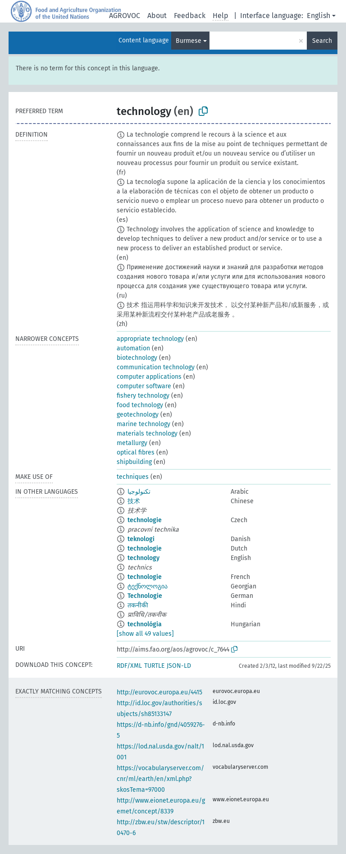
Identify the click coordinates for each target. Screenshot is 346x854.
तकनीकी (137, 605)
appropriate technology (150, 339)
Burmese (188, 41)
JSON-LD (179, 666)
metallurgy (132, 443)
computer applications (149, 377)
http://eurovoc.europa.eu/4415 (159, 692)
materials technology (147, 433)
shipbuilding (134, 462)
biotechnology (137, 358)
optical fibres (136, 452)
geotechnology (138, 414)
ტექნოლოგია (147, 586)
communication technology (156, 367)
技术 (133, 501)
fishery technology (143, 395)
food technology (140, 405)
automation (133, 348)
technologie (144, 520)
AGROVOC (124, 15)
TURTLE (154, 666)
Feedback (189, 15)
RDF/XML (129, 666)
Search (322, 41)
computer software (144, 386)
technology (143, 558)
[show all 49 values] (145, 634)
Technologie (144, 596)
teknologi (141, 539)
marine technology (143, 424)
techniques (133, 477)
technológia (144, 624)
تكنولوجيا (138, 492)
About (157, 15)
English (318, 15)
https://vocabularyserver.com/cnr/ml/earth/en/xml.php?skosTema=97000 (160, 779)
